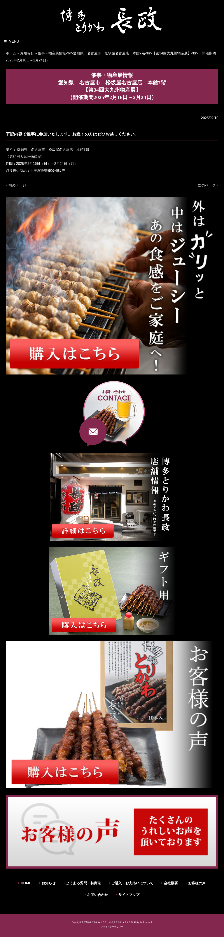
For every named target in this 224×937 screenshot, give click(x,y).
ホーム (11, 53)
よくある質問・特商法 (83, 883)
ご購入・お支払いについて (132, 883)
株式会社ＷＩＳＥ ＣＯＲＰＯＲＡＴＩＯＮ (111, 922)
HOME (26, 883)
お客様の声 (197, 883)
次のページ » (208, 185)
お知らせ (27, 53)
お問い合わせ (97, 895)
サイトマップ (128, 895)
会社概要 (171, 883)
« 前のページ (16, 185)
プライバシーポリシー (112, 926)
